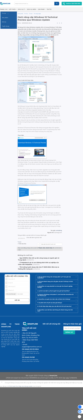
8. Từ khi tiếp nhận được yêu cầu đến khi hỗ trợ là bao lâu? (54, 339)
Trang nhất (20, 13)
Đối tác (4, 22)
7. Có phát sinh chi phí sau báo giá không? (49, 335)
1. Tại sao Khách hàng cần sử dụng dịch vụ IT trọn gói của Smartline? (54, 310)
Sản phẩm (5, 17)
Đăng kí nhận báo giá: (72, 356)
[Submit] (56, 3)
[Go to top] (79, 416)
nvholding (59, 263)
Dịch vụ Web (32, 9)
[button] (57, 310)
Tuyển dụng (5, 26)
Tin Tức (49, 9)
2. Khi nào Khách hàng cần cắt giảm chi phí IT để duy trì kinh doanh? (55, 314)
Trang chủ (4, 9)
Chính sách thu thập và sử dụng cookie (20, 419)
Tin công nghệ (37, 13)
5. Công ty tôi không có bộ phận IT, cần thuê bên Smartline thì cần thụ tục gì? (55, 327)
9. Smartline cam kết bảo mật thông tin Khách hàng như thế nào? (55, 343)
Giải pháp (42, 9)
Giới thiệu (13, 9)
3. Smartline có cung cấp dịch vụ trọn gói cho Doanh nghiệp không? (54, 319)
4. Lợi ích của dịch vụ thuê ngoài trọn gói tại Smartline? (53, 323)
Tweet (19, 274)
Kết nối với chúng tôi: (51, 356)
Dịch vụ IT (22, 9)
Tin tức (30, 13)
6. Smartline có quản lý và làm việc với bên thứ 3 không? (53, 331)
